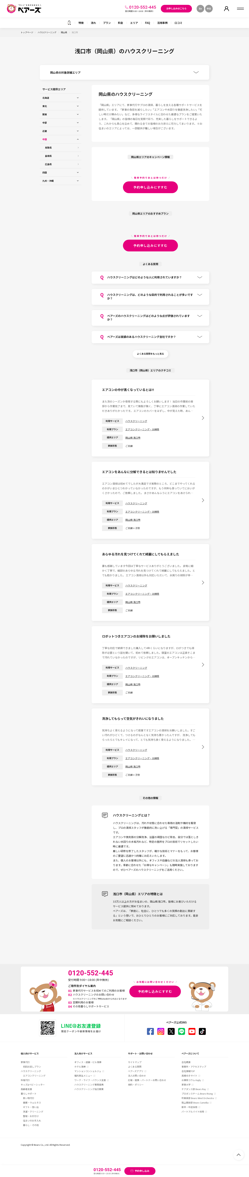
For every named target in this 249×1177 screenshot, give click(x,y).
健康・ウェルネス (32, 1102)
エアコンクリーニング (34, 1075)
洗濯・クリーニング (33, 1111)
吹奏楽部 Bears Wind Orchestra (198, 1098)
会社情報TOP (188, 1071)
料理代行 (25, 1080)
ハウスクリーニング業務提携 (89, 1084)
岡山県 (64, 32)
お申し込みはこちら (176, 8)
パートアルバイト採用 (193, 1111)
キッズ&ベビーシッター (33, 1084)
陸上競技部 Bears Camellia (195, 1102)
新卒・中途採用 (189, 1107)
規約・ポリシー (136, 1084)
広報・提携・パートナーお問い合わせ (147, 1080)
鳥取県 (48, 147)
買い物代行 (28, 1098)
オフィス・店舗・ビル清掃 (87, 1062)
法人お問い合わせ (137, 1075)
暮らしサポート (28, 1093)
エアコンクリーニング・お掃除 (142, 429)
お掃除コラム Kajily (191, 1080)
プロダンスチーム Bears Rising (197, 1093)
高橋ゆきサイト (189, 1075)
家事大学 (186, 1084)
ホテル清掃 (80, 1066)
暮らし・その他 (31, 1125)
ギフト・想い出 (31, 1107)
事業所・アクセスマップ (194, 1066)
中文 (209, 8)
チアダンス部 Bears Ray (194, 1089)
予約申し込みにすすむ (150, 187)
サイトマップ (134, 1062)
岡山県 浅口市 (132, 437)
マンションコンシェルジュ (87, 1071)
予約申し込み (142, 1171)
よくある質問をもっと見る (150, 353)
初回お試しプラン (32, 1066)
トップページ (27, 32)
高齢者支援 (26, 1089)
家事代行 (25, 1062)
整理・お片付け (31, 1116)
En (200, 8)
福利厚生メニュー (83, 1075)
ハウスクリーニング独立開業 (89, 1089)
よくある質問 (134, 1066)
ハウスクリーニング (47, 32)
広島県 (48, 164)
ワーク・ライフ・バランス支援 (90, 1080)
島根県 (48, 156)
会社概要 (186, 1062)
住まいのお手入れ (32, 1120)
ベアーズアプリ (135, 1071)
